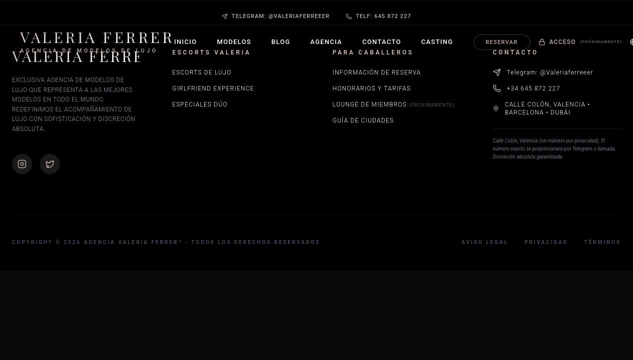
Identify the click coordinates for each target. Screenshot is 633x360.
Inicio (185, 42)
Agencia (326, 42)
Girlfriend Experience (213, 88)
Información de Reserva (377, 72)
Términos (602, 242)
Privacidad (546, 242)
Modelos (234, 42)
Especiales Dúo (200, 104)
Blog (280, 42)
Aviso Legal (484, 242)
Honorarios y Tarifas (372, 88)
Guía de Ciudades (363, 120)
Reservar (502, 42)
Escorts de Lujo (201, 72)
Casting (437, 42)
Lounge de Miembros (394, 104)
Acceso (580, 42)
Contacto (381, 42)
